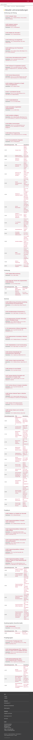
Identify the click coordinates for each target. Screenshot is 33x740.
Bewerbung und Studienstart (9, 705)
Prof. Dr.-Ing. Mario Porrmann (16, 59)
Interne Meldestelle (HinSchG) (8, 735)
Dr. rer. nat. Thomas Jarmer (15, 283)
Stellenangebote (7, 708)
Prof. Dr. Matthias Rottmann (15, 17)
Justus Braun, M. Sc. (12, 534)
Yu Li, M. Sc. (14, 60)
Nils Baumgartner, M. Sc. (25, 444)
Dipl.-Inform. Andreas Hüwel (26, 167)
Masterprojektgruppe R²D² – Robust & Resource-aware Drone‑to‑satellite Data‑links (18, 679)
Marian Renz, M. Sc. (23, 396)
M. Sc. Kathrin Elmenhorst (12, 77)
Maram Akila (25, 506)
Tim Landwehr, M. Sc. (22, 313)
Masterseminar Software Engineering (17, 442)
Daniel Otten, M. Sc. (14, 564)
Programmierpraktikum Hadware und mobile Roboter (19, 585)
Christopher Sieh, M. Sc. (13, 68)
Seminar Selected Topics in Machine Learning (18, 492)
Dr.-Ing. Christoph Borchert (15, 134)
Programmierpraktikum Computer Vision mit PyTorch (19, 575)
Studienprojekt (17, 633)
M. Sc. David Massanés (23, 118)
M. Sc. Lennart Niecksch (10, 118)
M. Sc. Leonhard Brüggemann (26, 257)
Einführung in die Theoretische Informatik (18, 174)
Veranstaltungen (13, 6)
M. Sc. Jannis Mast (14, 126)
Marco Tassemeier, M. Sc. (26, 184)
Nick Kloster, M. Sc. (21, 661)
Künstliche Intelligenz (18, 241)
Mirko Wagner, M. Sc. (26, 174)
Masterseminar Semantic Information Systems (18, 434)
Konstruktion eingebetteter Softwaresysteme (18, 233)
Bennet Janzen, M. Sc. (22, 564)
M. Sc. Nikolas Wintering (21, 77)
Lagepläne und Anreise (8, 713)
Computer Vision (18, 150)
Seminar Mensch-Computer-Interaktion (18, 482)
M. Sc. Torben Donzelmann (10, 52)
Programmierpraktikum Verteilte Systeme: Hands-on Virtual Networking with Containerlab (19, 615)
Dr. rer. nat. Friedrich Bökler (15, 101)
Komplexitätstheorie (18, 229)
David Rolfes (20, 68)
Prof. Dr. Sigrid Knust (14, 661)
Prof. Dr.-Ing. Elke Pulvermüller (16, 329)
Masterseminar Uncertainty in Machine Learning (18, 448)
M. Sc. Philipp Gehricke (26, 192)
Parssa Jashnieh (23, 17)
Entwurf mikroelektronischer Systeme (18, 183)
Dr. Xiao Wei (16, 118)
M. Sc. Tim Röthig (23, 134)
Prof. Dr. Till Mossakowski (15, 27)
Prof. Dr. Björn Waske (14, 275)
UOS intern (6, 718)
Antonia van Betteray (9, 18)
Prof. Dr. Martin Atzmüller (15, 321)
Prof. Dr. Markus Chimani (15, 86)
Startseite (5, 6)
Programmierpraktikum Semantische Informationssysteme (19, 597)
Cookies (15, 735)
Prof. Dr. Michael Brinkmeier (15, 34)
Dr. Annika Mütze (24, 339)
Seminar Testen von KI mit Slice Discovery (18, 504)
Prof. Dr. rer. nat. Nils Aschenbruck (17, 76)
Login (28, 1)
